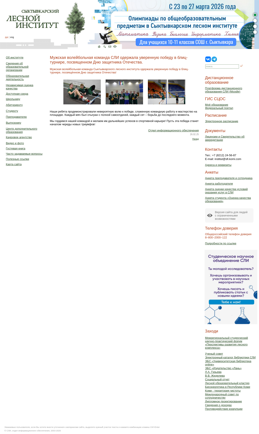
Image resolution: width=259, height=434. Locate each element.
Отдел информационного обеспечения (173, 130)
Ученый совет (214, 353)
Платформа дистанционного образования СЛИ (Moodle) (223, 90)
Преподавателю (16, 116)
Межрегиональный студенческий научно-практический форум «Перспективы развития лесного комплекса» (226, 342)
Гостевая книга (15, 148)
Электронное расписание (221, 121)
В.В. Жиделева (215, 375)
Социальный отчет (217, 379)
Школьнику (13, 99)
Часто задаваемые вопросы (24, 153)
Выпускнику (13, 122)
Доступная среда (17, 93)
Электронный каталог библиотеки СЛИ (230, 357)
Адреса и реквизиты (218, 165)
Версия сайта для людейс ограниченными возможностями (231, 215)
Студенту (12, 111)
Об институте (15, 57)
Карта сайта (14, 164)
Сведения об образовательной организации (17, 67)
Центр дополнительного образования (21, 130)
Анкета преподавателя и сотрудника (228, 178)
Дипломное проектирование (223, 401)
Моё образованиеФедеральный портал (219, 106)
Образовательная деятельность (17, 77)
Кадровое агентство (19, 137)
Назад (195, 139)
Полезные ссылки (17, 159)
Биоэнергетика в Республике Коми (227, 387)
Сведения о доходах (218, 405)
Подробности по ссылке (220, 243)
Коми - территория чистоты (223, 390)
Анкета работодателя (219, 183)
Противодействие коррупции (223, 408)
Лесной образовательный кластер (227, 383)
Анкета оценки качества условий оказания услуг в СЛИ (226, 190)
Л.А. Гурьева (213, 372)
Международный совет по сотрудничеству (222, 396)
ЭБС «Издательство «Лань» (223, 368)
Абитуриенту (14, 105)
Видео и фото (15, 143)
